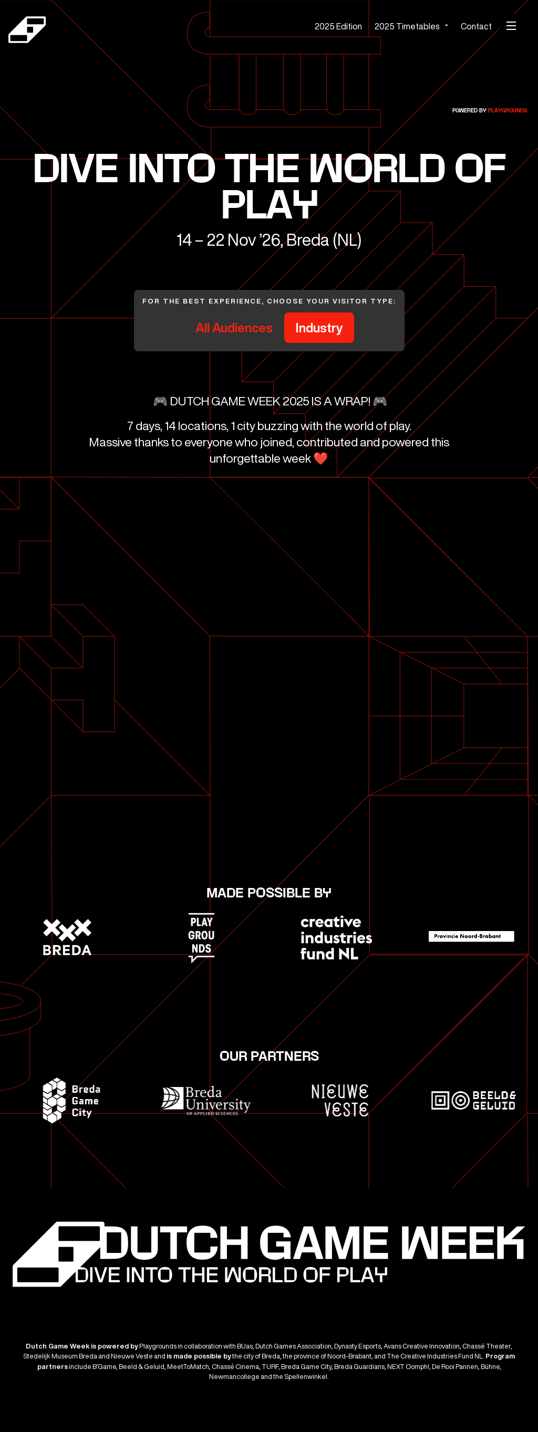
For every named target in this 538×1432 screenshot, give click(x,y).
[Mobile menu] (511, 25)
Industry (319, 327)
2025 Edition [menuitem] (338, 26)
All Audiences (234, 327)
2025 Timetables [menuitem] (407, 26)
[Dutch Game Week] (113, 31)
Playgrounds (507, 110)
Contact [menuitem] (476, 26)
